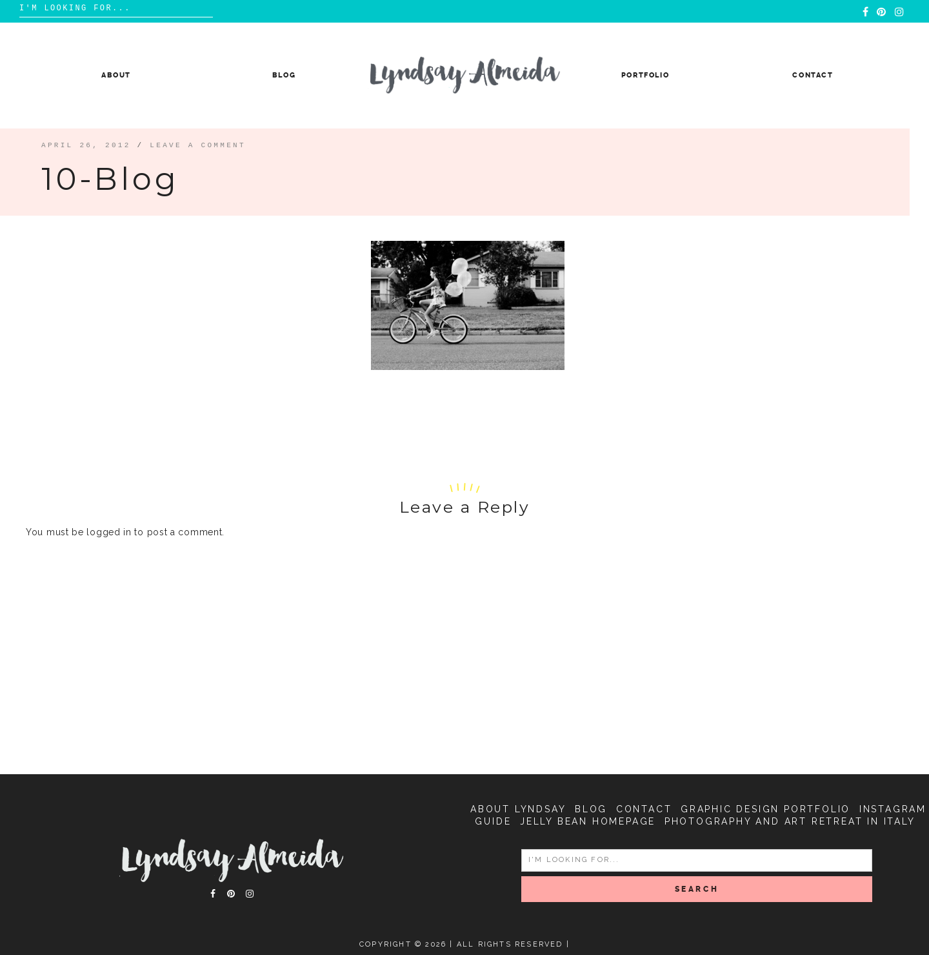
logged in (108, 532)
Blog (284, 75)
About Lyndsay (518, 809)
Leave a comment (198, 145)
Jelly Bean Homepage (587, 821)
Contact (813, 75)
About (116, 75)
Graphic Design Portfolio (765, 809)
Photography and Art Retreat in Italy (789, 821)
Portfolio (645, 75)
